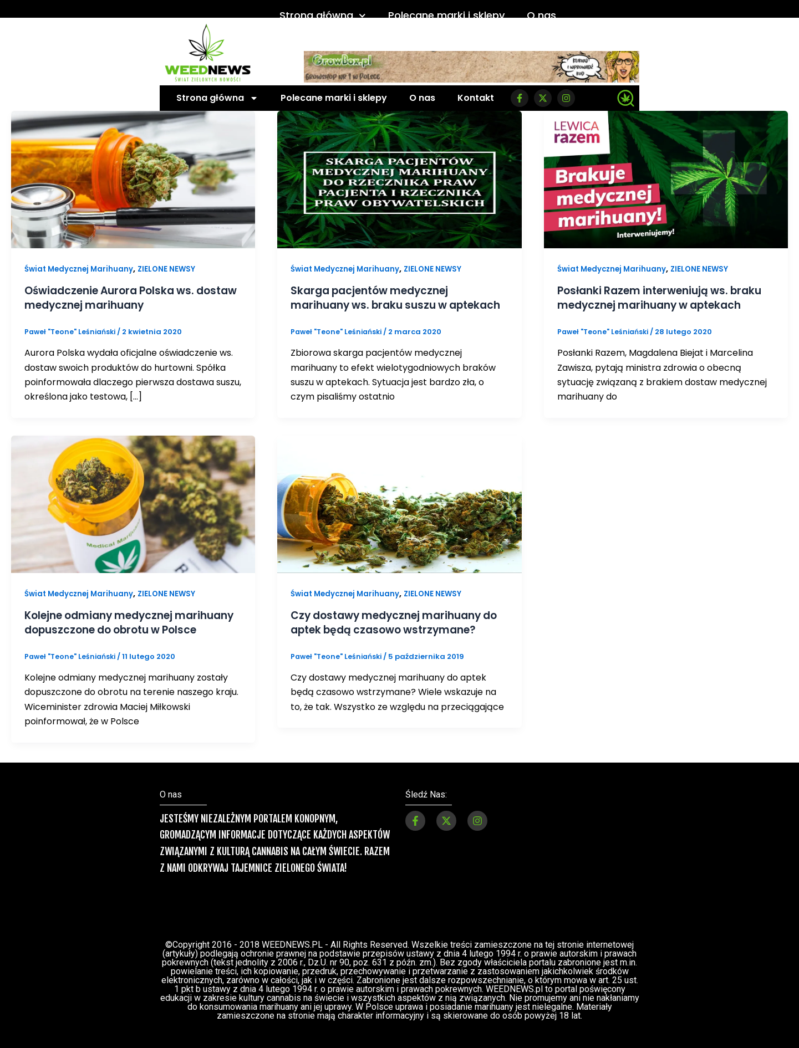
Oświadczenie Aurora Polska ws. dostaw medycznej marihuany (115, 298)
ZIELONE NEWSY (172, 268)
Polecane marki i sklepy (446, 15)
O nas (541, 15)
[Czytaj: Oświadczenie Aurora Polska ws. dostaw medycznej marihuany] (133, 178)
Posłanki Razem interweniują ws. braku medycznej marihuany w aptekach (649, 305)
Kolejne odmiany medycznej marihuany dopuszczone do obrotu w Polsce (130, 643)
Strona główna (322, 16)
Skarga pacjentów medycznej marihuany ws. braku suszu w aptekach (375, 305)
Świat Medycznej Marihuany (81, 268)
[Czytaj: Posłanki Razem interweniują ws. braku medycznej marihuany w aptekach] (666, 178)
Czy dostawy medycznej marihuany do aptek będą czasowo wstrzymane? (399, 636)
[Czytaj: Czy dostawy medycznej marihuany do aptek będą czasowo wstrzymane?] (399, 517)
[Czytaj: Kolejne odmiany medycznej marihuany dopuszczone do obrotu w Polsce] (133, 517)
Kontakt (475, 97)
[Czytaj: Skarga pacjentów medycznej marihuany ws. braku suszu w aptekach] (399, 178)
